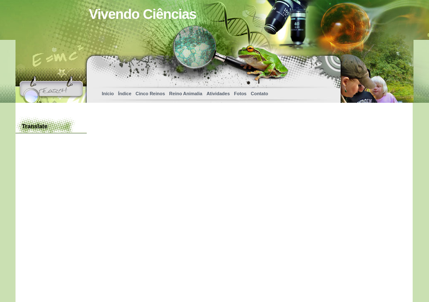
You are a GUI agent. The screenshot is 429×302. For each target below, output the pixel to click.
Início (108, 93)
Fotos (240, 93)
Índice (125, 93)
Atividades (218, 93)
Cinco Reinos (150, 93)
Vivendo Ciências (142, 14)
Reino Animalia (185, 93)
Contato (259, 93)
